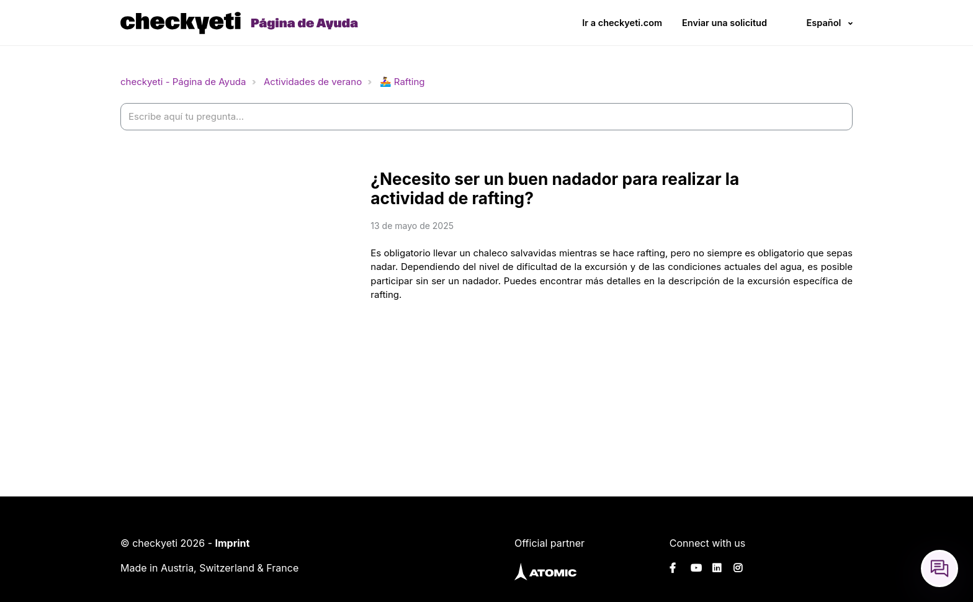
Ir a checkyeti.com (622, 22)
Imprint (232, 543)
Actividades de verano (313, 82)
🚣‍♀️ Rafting (402, 82)
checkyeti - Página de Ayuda (183, 82)
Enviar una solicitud (724, 22)
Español (823, 22)
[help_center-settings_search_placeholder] (486, 117)
